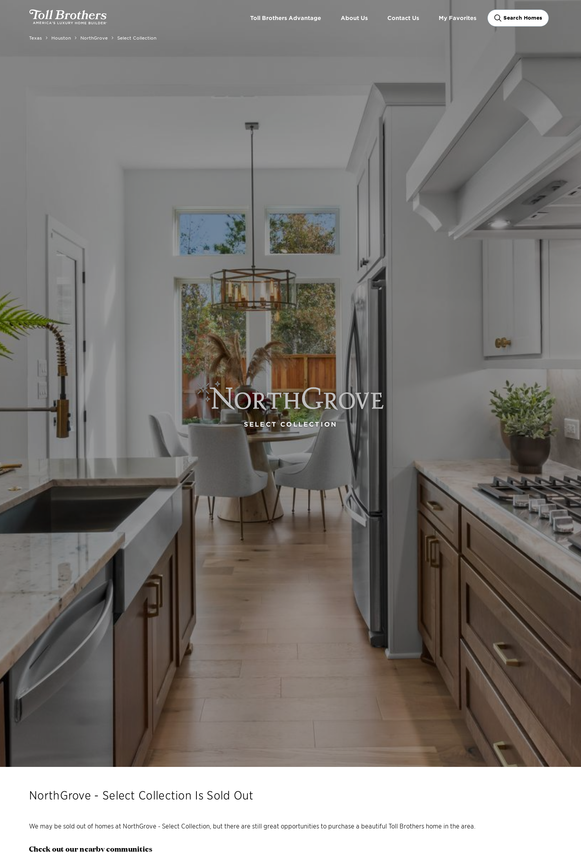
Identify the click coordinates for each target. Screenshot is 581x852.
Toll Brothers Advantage (285, 18)
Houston (61, 37)
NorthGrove (94, 37)
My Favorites (457, 18)
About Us (354, 18)
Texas (35, 37)
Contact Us (403, 18)
